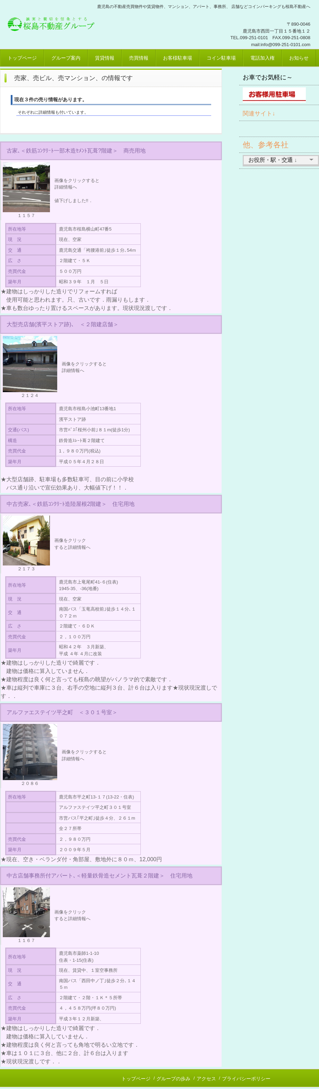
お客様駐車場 (177, 58)
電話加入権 (262, 58)
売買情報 (138, 58)
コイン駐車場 (221, 58)
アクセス (206, 1078)
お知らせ (299, 58)
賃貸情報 (104, 58)
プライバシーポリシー (246, 1078)
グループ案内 (65, 58)
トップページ (22, 58)
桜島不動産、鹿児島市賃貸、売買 (53, 22)
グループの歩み (173, 1078)
